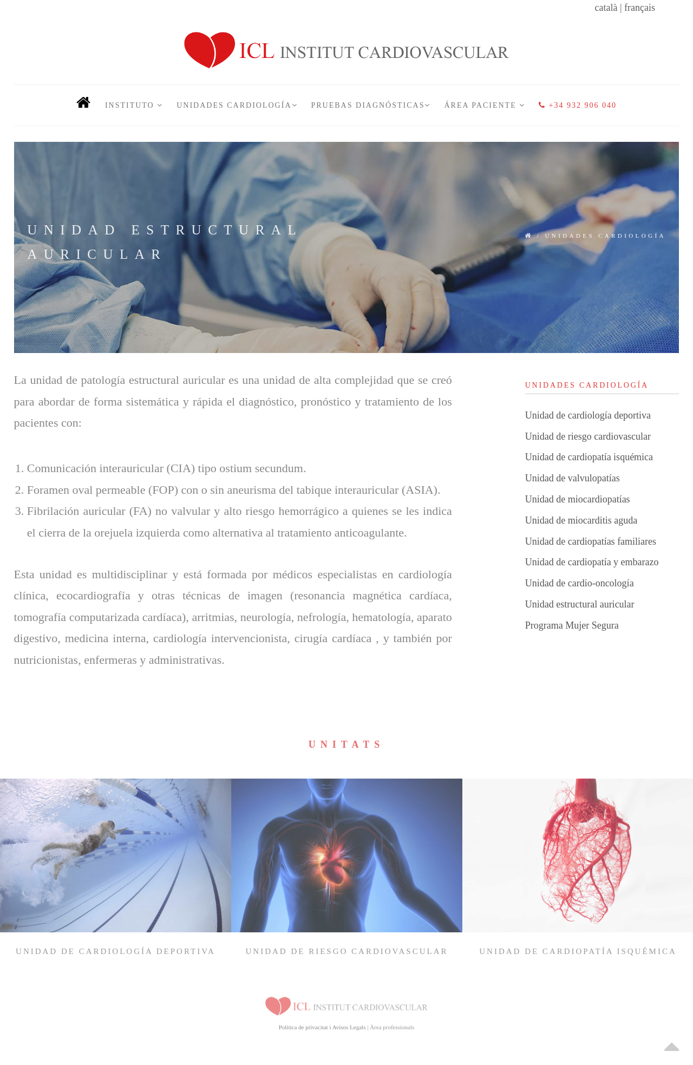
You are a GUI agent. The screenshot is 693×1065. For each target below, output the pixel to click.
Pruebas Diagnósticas (371, 105)
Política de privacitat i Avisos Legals (322, 1027)
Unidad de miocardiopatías (577, 499)
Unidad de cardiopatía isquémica (589, 457)
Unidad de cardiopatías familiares (590, 541)
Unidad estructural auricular (580, 604)
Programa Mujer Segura (572, 625)
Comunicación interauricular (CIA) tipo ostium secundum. (166, 468)
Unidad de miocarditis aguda (581, 520)
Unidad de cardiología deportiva (588, 415)
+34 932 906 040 (578, 105)
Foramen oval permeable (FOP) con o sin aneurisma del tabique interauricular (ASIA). (234, 489)
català (605, 7)
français (639, 7)
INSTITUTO (134, 105)
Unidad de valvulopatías (572, 478)
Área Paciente (484, 105)
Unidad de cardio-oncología (579, 583)
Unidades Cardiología (236, 105)
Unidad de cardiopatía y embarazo (592, 562)
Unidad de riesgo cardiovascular (588, 436)
